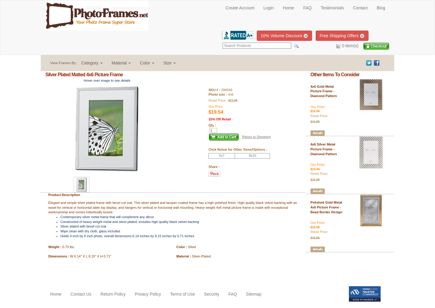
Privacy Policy (148, 294)
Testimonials (332, 7)
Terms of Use (182, 294)
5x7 (221, 155)
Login (268, 7)
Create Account (239, 7)
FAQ (307, 7)
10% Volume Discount (284, 35)
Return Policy (113, 294)
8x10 (252, 155)
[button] (92, 62)
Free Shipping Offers (342, 35)
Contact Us (80, 294)
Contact (360, 7)
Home (288, 7)
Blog (381, 7)
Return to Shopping (256, 137)
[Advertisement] (80, 271)
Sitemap (253, 294)
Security (211, 294)
